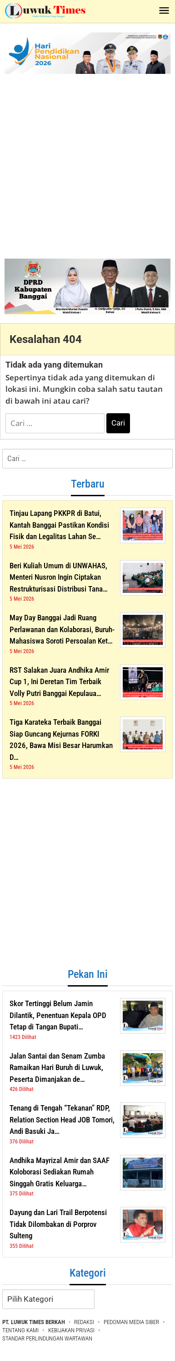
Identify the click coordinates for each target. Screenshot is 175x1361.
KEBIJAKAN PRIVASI (71, 1330)
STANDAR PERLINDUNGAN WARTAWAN (47, 1338)
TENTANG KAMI (20, 1330)
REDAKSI (84, 1322)
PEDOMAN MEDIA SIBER (131, 1322)
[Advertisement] (85, 163)
